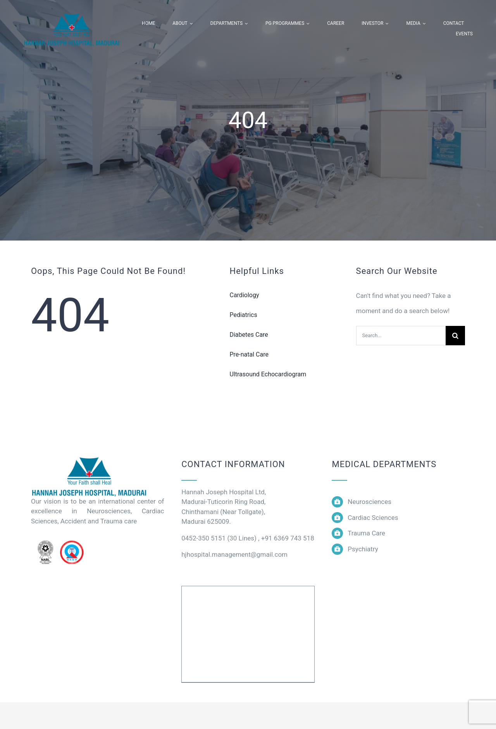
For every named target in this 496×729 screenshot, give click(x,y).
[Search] (455, 335)
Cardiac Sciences (373, 517)
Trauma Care (366, 533)
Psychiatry (363, 549)
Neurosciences (369, 502)
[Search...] (401, 335)
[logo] (89, 458)
